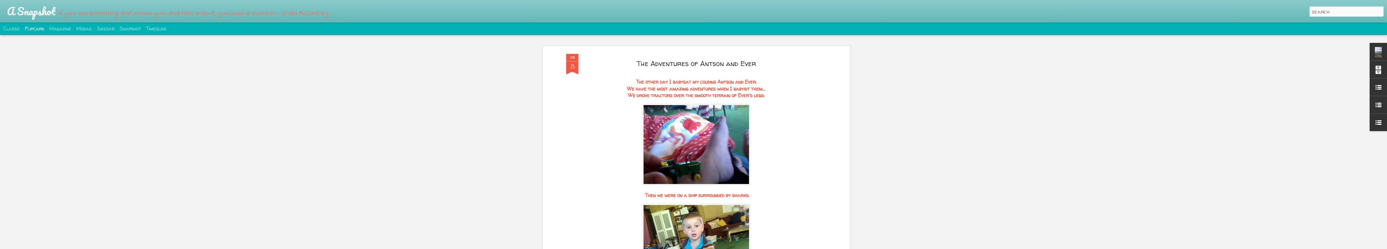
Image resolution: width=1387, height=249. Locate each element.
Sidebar (106, 28)
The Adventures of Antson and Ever (696, 63)
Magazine (60, 28)
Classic (11, 28)
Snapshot (130, 28)
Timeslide (156, 28)
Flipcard (34, 28)
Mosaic (84, 28)
